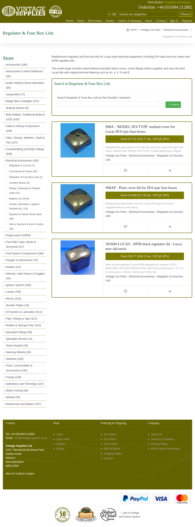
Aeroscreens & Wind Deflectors (24, 74)
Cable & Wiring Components (23, 128)
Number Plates (17, 305)
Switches (15, 358)
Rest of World (112, 448)
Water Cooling (17, 390)
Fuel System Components (25, 253)
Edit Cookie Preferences (165, 448)
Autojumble (15, 94)
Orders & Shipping (129, 20)
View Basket (155, 2)
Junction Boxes (19, 182)
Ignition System (18, 285)
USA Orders (111, 443)
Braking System (17, 107)
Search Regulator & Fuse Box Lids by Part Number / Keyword (93, 97)
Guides (110, 20)
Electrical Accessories (22, 160)
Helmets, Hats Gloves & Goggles (25, 276)
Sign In (174, 20)
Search (174, 104)
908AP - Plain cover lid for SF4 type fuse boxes (141, 188)
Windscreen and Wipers (23, 404)
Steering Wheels (18, 352)
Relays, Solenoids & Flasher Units (24, 190)
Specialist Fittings (19, 332)
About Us (156, 434)
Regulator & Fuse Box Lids (25, 177)
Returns (108, 458)
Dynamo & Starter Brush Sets (25, 216)
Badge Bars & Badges (22, 101)
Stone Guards (17, 345)
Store (80, 20)
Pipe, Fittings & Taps (21, 318)
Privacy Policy (159, 443)
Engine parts (18, 235)
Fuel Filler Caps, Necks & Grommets (21, 244)
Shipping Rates (113, 453)
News (148, 20)
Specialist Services (19, 338)
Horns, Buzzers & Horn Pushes (26, 226)
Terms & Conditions (162, 439)
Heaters (13, 266)
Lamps (13, 291)
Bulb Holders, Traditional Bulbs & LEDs (25, 117)
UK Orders (110, 434)
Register (187, 20)
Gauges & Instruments (22, 260)
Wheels (13, 397)
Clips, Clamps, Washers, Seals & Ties (25, 140)
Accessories (16, 64)
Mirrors (13, 298)
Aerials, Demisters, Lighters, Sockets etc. (24, 206)
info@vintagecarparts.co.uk (31, 437)
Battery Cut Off (19, 198)
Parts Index (95, 20)
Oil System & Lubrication (24, 311)
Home (69, 20)
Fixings (13, 377)
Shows (61, 448)
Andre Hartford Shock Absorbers (25, 85)
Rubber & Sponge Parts (23, 325)
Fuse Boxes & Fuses (23, 171)
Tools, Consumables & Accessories (19, 368)
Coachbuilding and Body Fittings (25, 151)
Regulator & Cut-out (22, 165)
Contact (161, 20)
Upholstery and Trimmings (25, 383)
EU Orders (110, 439)
